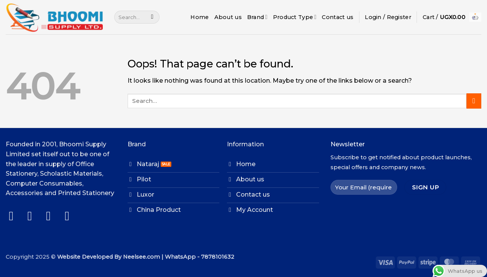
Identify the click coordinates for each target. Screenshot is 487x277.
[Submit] (152, 17)
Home (199, 17)
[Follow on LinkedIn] (71, 216)
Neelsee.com (141, 256)
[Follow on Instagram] (33, 216)
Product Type (295, 17)
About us (228, 17)
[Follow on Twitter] (52, 216)
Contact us (337, 17)
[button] (388, 17)
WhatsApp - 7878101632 (199, 256)
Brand (257, 17)
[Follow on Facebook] (15, 216)
